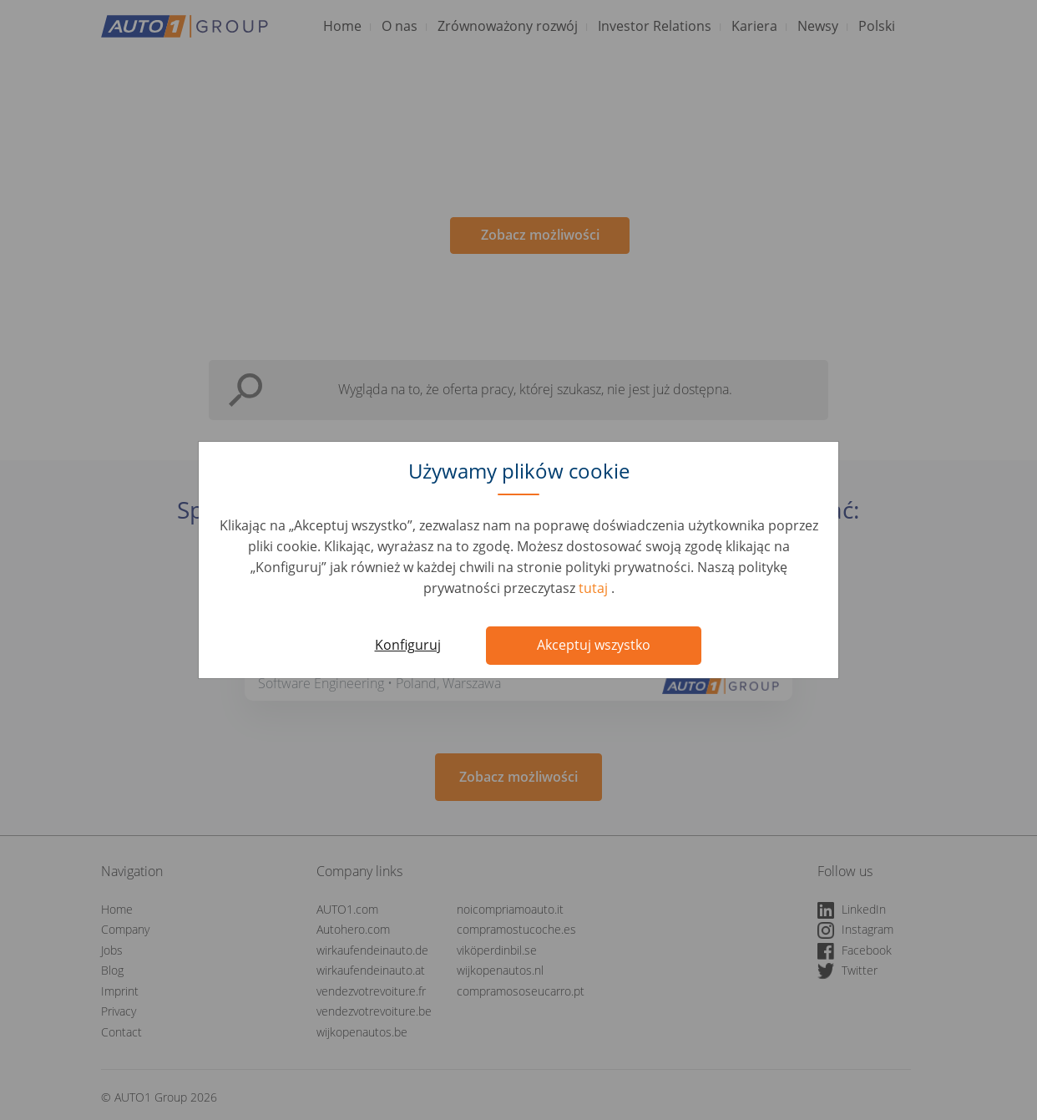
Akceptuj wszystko (593, 645)
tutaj (595, 588)
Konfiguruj (408, 645)
